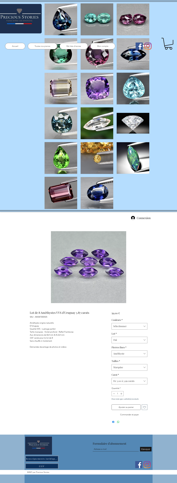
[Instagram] (148, 46)
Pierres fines (119, 347)
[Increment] (121, 393)
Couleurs (117, 319)
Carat (115, 374)
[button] (168, 44)
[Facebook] (139, 46)
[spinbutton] (117, 393)
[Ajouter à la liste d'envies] (144, 407)
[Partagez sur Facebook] (113, 422)
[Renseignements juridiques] (42, 459)
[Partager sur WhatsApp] (118, 422)
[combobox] (129, 326)
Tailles (116, 361)
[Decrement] (113, 393)
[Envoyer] (146, 449)
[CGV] (42, 466)
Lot (114, 333)
